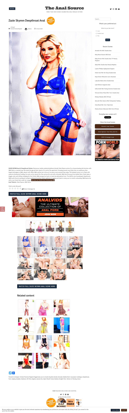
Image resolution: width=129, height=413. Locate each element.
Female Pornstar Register (16, 28)
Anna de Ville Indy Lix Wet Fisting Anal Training (107, 101)
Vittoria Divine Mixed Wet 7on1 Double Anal (107, 93)
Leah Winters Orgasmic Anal (102, 85)
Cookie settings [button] (115, 410)
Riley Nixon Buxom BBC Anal (103, 54)
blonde (55, 377)
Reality (56, 379)
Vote (107, 40)
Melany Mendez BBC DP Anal (103, 97)
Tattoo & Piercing (72, 379)
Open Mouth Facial (48, 379)
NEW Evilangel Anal (107, 137)
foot (10, 379)
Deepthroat (86, 377)
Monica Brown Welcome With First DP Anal (107, 109)
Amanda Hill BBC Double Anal (103, 50)
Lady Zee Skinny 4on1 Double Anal (104, 81)
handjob (18, 379)
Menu (12, 8)
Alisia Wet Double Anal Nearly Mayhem (105, 64)
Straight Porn (62, 379)
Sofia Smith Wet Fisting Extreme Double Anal (107, 89)
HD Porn (29, 379)
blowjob (60, 377)
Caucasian (73, 377)
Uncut (78, 379)
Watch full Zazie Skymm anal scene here (28, 194)
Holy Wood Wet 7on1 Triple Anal (104, 105)
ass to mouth (45, 377)
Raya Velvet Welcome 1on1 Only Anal (105, 76)
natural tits (39, 379)
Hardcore (23, 379)
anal (39, 377)
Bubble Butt (66, 377)
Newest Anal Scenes (107, 126)
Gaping (13, 379)
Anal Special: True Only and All (107, 132)
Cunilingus (79, 377)
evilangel (13, 27)
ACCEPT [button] (124, 410)
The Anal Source (64, 8)
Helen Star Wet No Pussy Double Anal (105, 72)
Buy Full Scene (2, 209)
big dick (51, 377)
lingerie (34, 379)
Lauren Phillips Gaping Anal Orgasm (104, 68)
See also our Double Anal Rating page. (43, 180)
